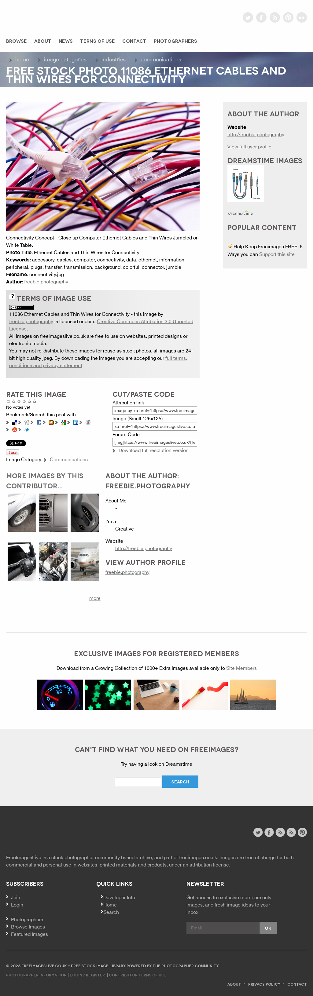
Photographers (175, 40)
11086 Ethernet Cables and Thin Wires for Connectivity (69, 314)
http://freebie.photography (143, 548)
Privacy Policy (264, 984)
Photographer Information (37, 974)
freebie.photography (46, 281)
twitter (248, 17)
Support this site (277, 254)
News (66, 40)
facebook (261, 17)
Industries (113, 59)
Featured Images (29, 934)
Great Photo (29, 401)
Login (17, 904)
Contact (134, 40)
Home (22, 59)
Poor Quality (14, 401)
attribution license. (210, 864)
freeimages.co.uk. (198, 857)
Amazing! (34, 401)
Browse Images (28, 926)
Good (24, 401)
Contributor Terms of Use (137, 974)
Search (111, 912)
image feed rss (291, 832)
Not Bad (19, 401)
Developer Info (119, 897)
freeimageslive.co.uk (40, 13)
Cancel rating (8, 401)
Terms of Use (97, 40)
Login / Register (87, 974)
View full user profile (249, 146)
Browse (16, 40)
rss (275, 17)
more (95, 598)
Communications (161, 59)
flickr (301, 17)
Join (15, 897)
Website (39, 833)
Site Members (241, 668)
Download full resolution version (154, 450)
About (42, 40)
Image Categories (65, 59)
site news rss (280, 832)
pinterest (288, 17)
